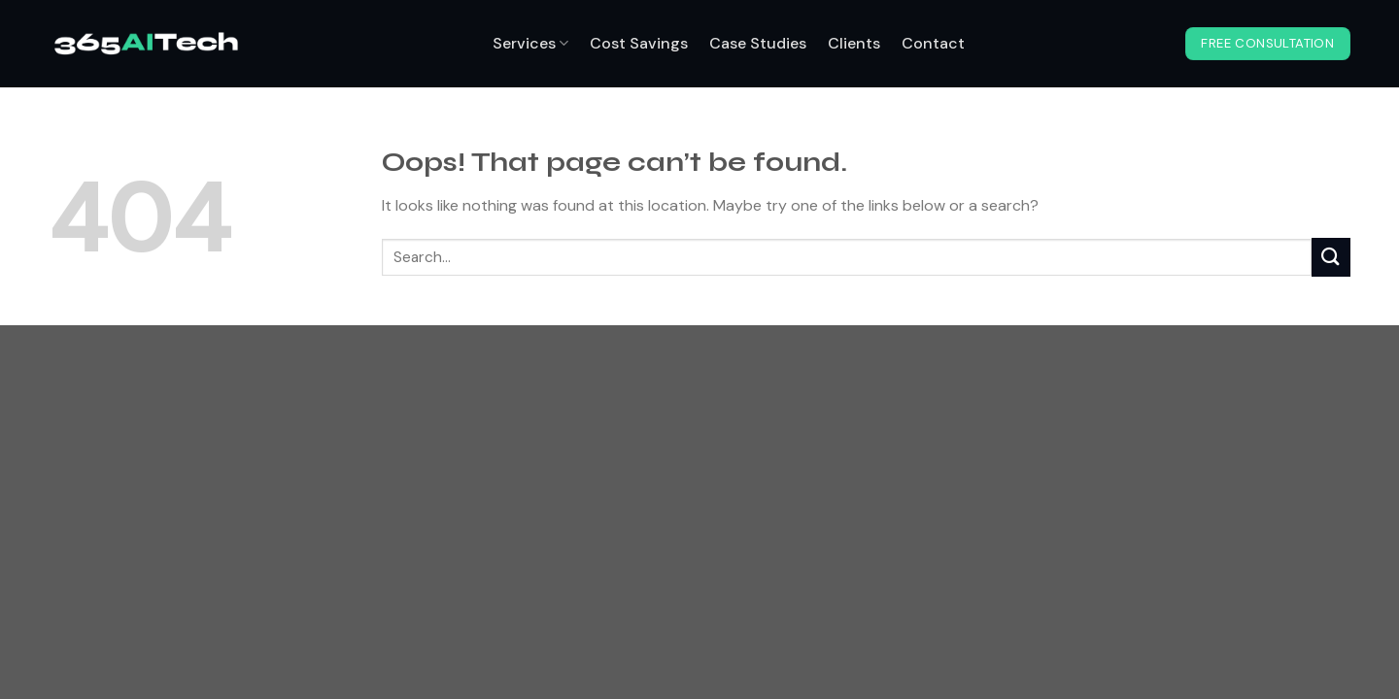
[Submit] (1331, 257)
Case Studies (757, 43)
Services (530, 43)
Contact (933, 43)
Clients (854, 43)
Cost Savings (639, 43)
